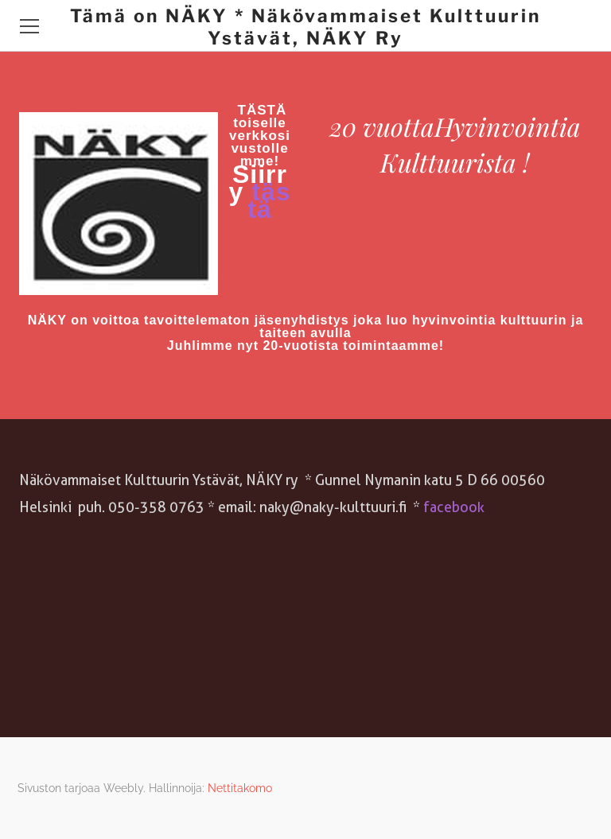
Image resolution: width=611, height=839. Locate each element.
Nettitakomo (240, 788)
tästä (268, 200)
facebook (452, 507)
